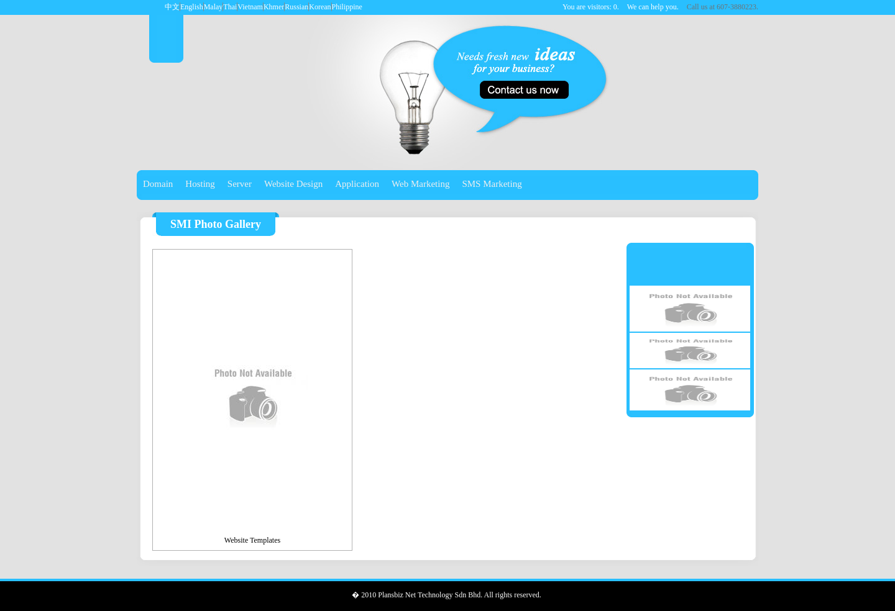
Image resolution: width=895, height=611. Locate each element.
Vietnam (250, 6)
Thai (230, 6)
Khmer (274, 6)
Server (239, 184)
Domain (158, 184)
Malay (213, 6)
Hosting (200, 184)
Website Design (293, 184)
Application (357, 184)
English (191, 6)
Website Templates (252, 540)
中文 (172, 6)
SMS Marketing (491, 184)
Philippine (347, 6)
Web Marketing (420, 184)
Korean (320, 6)
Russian (296, 6)
